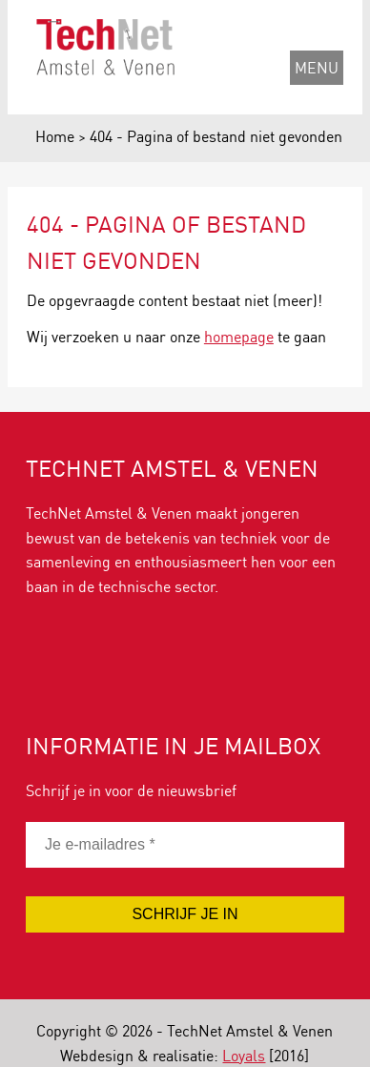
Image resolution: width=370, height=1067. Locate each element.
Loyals (243, 1055)
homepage (239, 336)
